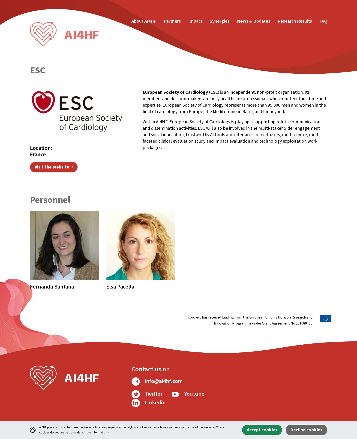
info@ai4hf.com (157, 381)
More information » (96, 432)
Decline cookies (306, 430)
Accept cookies (262, 430)
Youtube (187, 394)
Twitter (147, 394)
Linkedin (149, 403)
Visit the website (52, 167)
